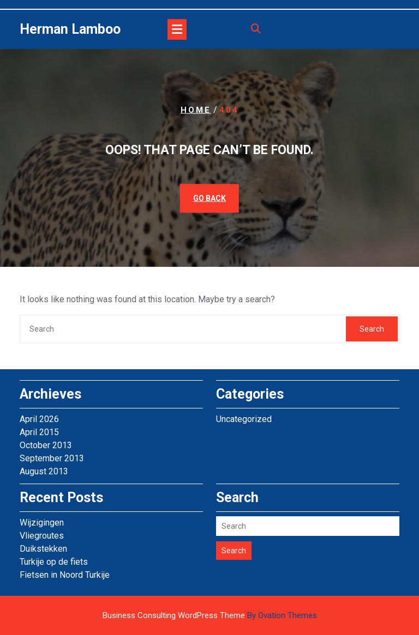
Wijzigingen (42, 522)
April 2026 (39, 419)
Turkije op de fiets (54, 562)
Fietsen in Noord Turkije (65, 575)
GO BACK (209, 197)
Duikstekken (43, 549)
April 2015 (39, 432)
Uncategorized (244, 419)
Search (372, 329)
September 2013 (52, 458)
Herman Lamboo (70, 29)
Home (196, 110)
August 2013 (44, 471)
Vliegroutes (42, 535)
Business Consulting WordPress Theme (210, 615)
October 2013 (46, 445)
